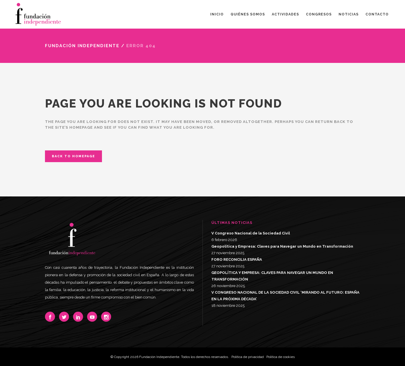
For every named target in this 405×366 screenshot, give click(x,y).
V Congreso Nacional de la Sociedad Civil (250, 233)
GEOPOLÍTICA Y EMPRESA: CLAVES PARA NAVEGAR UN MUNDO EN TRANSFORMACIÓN (272, 275)
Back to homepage (73, 156)
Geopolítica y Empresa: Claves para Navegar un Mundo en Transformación (282, 246)
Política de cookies (280, 357)
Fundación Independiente (82, 45)
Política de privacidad (247, 357)
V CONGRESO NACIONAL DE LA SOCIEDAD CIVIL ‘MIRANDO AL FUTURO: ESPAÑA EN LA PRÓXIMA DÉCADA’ (285, 295)
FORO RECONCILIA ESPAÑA (236, 259)
